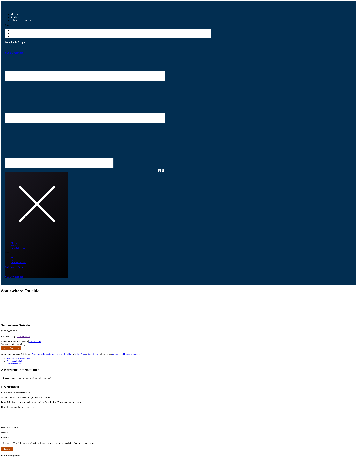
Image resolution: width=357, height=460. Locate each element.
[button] (108, 25)
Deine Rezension (9, 431)
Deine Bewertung (9, 407)
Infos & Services (21, 20)
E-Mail (5, 441)
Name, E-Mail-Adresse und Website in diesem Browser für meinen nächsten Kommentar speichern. (49, 446)
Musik (14, 243)
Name (4, 436)
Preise (13, 245)
